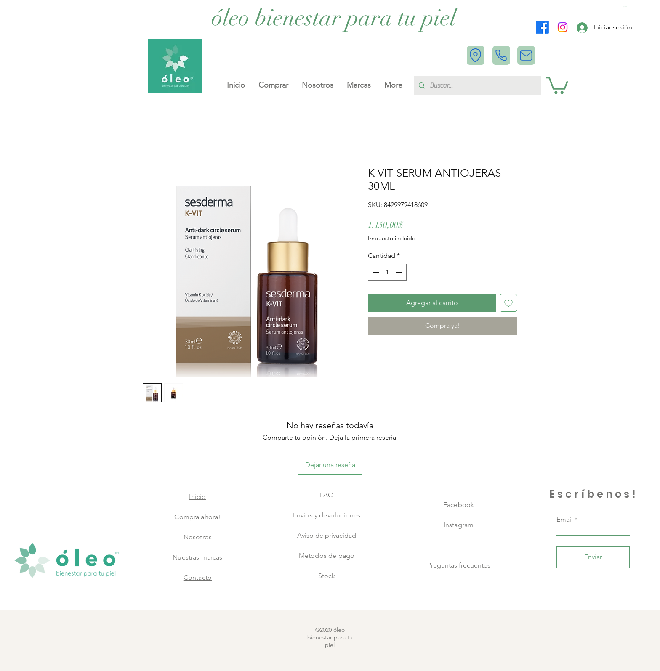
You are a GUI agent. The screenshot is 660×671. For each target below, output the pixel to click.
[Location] (475, 55)
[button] (626, 7)
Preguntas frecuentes (458, 565)
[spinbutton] (387, 272)
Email (564, 519)
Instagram (459, 525)
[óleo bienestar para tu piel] (334, 18)
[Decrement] (375, 272)
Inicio (197, 497)
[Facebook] (542, 27)
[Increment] (399, 272)
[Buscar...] (477, 85)
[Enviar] (593, 557)
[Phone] (501, 55)
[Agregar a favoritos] (508, 303)
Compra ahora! (197, 517)
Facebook (458, 505)
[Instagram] (562, 27)
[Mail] (526, 55)
